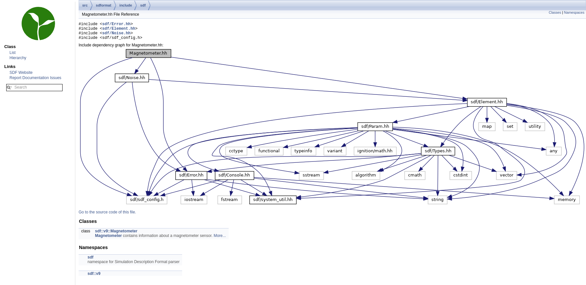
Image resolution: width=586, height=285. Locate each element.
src (85, 5)
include (126, 5)
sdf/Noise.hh (116, 36)
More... (220, 239)
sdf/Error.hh (116, 24)
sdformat (103, 5)
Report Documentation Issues (35, 77)
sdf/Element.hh (118, 30)
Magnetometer (108, 239)
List (12, 52)
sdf (143, 5)
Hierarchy (17, 58)
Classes (555, 12)
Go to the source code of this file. (107, 216)
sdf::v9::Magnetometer (116, 235)
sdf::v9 (93, 277)
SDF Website (20, 72)
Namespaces (574, 12)
